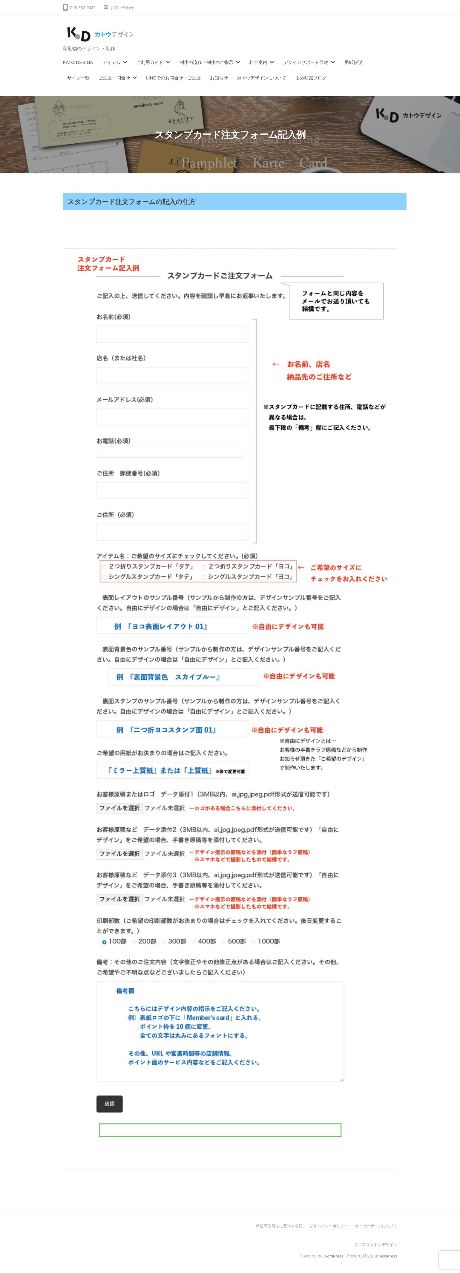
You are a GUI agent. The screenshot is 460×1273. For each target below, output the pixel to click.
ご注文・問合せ (114, 77)
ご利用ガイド (150, 62)
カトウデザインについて (261, 77)
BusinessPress (383, 1255)
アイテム (111, 62)
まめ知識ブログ (310, 77)
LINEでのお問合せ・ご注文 (173, 77)
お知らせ (219, 77)
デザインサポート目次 (305, 62)
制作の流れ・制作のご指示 (206, 62)
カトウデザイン (382, 1244)
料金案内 (258, 62)
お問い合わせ (123, 7)
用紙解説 (353, 62)
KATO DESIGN (78, 62)
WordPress (330, 1255)
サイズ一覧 (78, 77)
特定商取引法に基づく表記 (271, 1225)
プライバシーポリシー (324, 1225)
